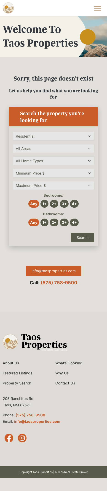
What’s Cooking (68, 363)
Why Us (62, 373)
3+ (64, 203)
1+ (44, 203)
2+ (54, 203)
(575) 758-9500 (59, 282)
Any (33, 203)
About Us (11, 363)
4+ (74, 203)
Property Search (17, 383)
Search (82, 237)
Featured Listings (17, 373)
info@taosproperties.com (54, 271)
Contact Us (65, 383)
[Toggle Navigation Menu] (97, 8)
